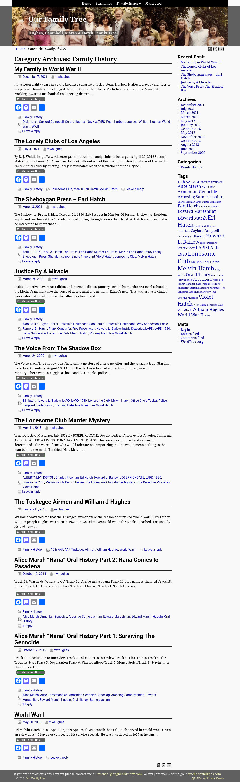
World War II (128, 549)
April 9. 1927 (31, 252)
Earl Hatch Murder (91, 252)
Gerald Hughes (75, 122)
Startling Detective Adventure (75, 405)
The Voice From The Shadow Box (57, 348)
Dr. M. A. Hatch (51, 252)
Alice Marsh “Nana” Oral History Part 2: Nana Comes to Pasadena (86, 563)
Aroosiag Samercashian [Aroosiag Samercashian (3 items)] (201, 197)
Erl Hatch (111, 252)
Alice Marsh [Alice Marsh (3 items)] (189, 186)
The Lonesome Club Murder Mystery (62, 420)
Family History (129, 3)
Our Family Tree (57, 19)
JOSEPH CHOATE (132, 477)
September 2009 (193, 153)
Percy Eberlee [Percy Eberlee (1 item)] (185, 280)
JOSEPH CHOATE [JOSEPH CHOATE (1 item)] (186, 248)
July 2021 (188, 109)
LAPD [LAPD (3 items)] (201, 247)
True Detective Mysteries (153, 482)
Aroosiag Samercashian (85, 616)
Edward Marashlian (116, 616)
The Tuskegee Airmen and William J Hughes (72, 501)
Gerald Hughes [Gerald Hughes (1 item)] (185, 236)
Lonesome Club (61, 189)
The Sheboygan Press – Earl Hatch (59, 199)
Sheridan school (59, 256)
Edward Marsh (141, 616)
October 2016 (191, 129)
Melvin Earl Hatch (86, 189)
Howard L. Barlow (108, 328)
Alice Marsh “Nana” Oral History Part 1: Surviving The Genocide (84, 639)
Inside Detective (133, 328)
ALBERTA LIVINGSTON (38, 477)
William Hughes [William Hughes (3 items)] (208, 309)
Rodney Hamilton (102, 333)
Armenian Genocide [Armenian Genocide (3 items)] (197, 191)
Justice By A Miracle (41, 271)
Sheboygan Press (35, 256)
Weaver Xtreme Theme (210, 778)
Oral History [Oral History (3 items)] (198, 274)
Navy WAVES (96, 122)
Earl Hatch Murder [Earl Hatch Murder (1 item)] (208, 206)
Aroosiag (103, 695)
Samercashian (100, 700)
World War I (29, 714)
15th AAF (57, 549)
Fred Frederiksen (83, 328)
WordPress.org (192, 342)
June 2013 (188, 149)
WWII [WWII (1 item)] (207, 315)
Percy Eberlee (74, 482)
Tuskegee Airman (83, 549)
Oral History (80, 700)
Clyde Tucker (49, 324)
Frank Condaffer (60, 328)
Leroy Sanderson (34, 333)
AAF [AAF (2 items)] (196, 182)
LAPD (149, 328)
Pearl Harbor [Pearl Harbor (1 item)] (217, 275)
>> (221, 49)
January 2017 (191, 125)
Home (86, 3)
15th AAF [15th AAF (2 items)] (185, 182)
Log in (185, 330)
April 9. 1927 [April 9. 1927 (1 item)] (208, 187)
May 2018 (188, 121)
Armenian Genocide (53, 616)
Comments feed (192, 338)
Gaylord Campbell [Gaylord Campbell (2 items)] (205, 231)
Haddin (158, 616)
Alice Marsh (31, 616)
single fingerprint (83, 256)
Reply (27, 626)
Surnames (104, 3)
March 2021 (189, 113)
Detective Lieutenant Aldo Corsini (82, 324)
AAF (67, 549)
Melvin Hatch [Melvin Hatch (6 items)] (196, 268)
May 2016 (188, 133)
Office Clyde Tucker (144, 400)
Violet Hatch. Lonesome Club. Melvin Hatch (126, 256)
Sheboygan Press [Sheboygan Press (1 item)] (205, 284)
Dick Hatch (30, 122)
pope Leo (131, 122)
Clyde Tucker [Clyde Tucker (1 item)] (202, 202)
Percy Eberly (153, 252)
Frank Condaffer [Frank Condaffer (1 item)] (202, 226)
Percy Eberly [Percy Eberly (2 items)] (203, 279)
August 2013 (190, 145)
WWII (35, 126)
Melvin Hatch (108, 189)
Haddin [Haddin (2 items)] (199, 236)
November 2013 (193, 137)
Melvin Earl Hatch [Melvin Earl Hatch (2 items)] (205, 262)
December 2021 (192, 105)
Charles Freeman (67, 477)
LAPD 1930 (162, 328)
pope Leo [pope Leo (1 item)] (218, 280)
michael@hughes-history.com (119, 774)
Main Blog (153, 3)
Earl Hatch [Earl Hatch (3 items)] (188, 206)
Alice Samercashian (54, 695)
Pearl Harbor (114, 122)
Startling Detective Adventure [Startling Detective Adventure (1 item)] (205, 288)
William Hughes (150, 122)
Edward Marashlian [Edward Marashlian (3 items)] (197, 211)
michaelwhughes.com (204, 774)
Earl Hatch (70, 252)
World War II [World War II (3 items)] (191, 315)
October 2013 (191, 141)
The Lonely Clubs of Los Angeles (57, 141)
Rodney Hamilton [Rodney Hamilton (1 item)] (186, 284)
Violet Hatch (123, 333)
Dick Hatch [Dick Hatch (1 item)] (215, 202)
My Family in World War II (47, 69)
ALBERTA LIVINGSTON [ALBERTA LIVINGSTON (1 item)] (212, 182)
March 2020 (189, 117)
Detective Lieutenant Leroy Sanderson (132, 324)
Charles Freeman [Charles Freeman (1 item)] (186, 202)
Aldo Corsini (31, 324)
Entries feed (190, 334)
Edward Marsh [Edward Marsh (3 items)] (192, 218)
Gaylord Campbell (51, 122)
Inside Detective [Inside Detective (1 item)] (208, 243)
